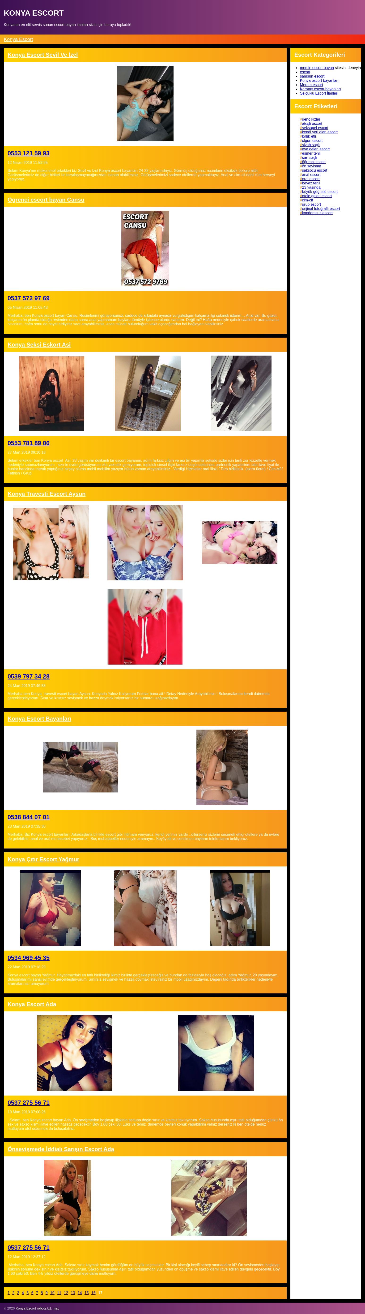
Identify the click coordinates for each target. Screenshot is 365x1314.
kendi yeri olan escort (320, 132)
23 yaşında (311, 187)
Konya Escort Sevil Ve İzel (43, 55)
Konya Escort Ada (32, 1004)
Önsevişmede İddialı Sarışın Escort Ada (61, 1149)
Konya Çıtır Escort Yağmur (43, 859)
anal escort (311, 175)
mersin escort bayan (317, 68)
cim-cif (307, 200)
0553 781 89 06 (29, 443)
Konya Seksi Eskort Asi (39, 344)
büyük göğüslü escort (320, 192)
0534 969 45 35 (29, 957)
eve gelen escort (316, 149)
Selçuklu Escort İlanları (319, 93)
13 (73, 1293)
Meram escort (311, 85)
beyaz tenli (311, 183)
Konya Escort (18, 39)
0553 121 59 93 (29, 153)
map (56, 1308)
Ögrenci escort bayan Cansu (46, 199)
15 (87, 1293)
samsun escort (312, 76)
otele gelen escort (317, 196)
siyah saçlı (311, 145)
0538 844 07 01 (29, 817)
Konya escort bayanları (319, 80)
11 (59, 1293)
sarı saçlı (309, 158)
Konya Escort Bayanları (39, 718)
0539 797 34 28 (29, 676)
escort (305, 72)
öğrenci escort (314, 162)
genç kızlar (311, 119)
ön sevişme (311, 166)
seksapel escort (315, 128)
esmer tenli (311, 153)
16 (93, 1293)
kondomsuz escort (317, 213)
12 (66, 1293)
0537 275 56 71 (29, 1102)
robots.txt (44, 1308)
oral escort (311, 179)
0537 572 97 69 (29, 298)
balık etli (309, 136)
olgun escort (312, 141)
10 (52, 1293)
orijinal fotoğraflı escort (321, 209)
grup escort (311, 204)
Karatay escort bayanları (320, 89)
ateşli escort (312, 124)
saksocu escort (314, 170)
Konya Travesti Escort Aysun (46, 494)
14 (80, 1293)
